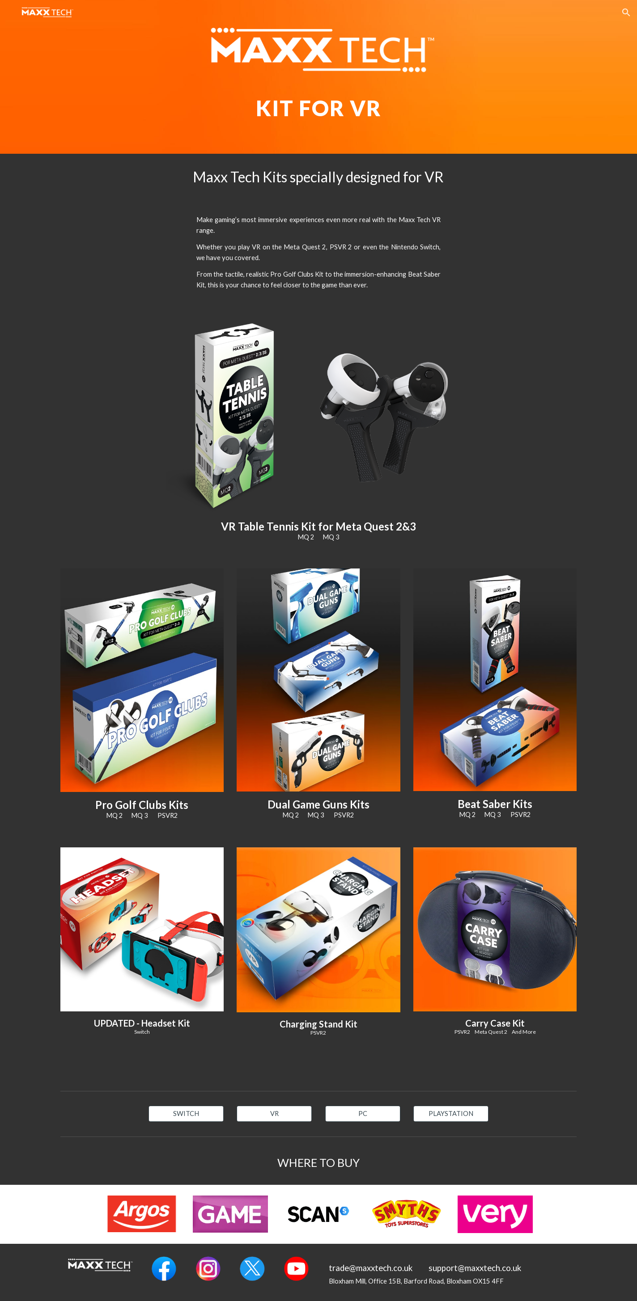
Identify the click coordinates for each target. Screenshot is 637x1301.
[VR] (274, 1113)
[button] (626, 12)
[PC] (363, 1113)
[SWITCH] (186, 1113)
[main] (318, 101)
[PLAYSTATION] (451, 1113)
